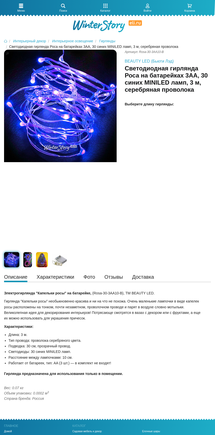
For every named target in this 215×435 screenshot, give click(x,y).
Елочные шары (151, 431)
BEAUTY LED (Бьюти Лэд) (149, 61)
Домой (8, 431)
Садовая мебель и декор (87, 431)
